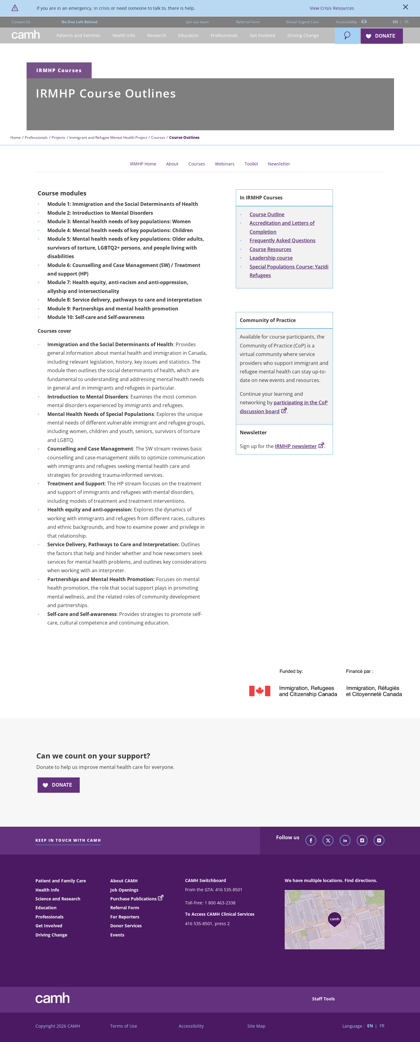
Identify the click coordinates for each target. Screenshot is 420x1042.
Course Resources (270, 249)
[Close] (405, 8)
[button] (79, 36)
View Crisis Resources (332, 8)
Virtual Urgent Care (302, 21)
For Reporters (124, 917)
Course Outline (267, 214)
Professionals (36, 137)
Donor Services (126, 926)
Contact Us (21, 21)
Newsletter (279, 164)
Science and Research (57, 899)
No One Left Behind (79, 21)
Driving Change (51, 935)
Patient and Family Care (60, 881)
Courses (158, 137)
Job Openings (124, 890)
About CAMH (124, 881)
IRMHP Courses (59, 70)
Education (46, 907)
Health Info (47, 890)
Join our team (197, 21)
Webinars (225, 164)
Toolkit (251, 164)
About (172, 164)
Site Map (256, 1026)
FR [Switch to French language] (406, 21)
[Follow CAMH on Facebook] (310, 841)
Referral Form (248, 21)
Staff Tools (323, 999)
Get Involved (48, 926)
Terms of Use (123, 1026)
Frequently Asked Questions (283, 240)
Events (117, 935)
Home (15, 137)
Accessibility (351, 22)
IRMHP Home (143, 164)
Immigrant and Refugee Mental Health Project (108, 137)
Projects (58, 137)
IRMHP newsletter (299, 446)
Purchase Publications (133, 899)
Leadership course (271, 257)
